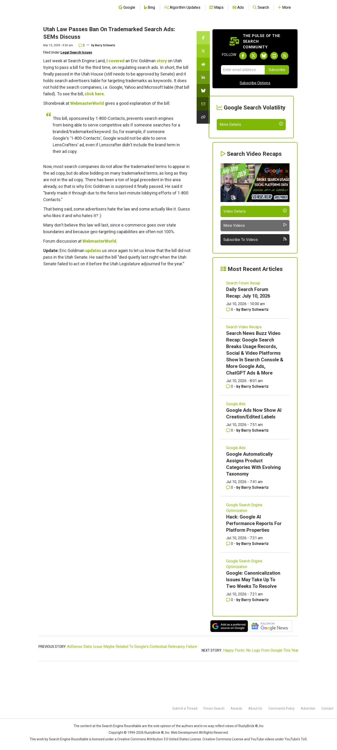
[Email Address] (243, 70)
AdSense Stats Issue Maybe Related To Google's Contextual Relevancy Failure (132, 681)
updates (93, 250)
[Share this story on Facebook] (203, 37)
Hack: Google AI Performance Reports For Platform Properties (254, 557)
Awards (236, 708)
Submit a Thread (184, 708)
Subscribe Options (255, 83)
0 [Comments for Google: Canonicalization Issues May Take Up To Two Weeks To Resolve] (230, 634)
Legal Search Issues (76, 52)
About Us (255, 708)
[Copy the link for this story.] (203, 117)
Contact (327, 708)
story (162, 60)
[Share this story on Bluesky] (203, 90)
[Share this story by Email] (203, 103)
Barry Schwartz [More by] (105, 45)
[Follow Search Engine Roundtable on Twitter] (253, 55)
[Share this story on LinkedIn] (203, 77)
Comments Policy (281, 708)
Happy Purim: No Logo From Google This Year (260, 685)
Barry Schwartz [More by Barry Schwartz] (255, 344)
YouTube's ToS (296, 739)
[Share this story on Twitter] (203, 51)
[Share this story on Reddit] (203, 64)
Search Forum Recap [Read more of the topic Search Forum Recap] (243, 317)
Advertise (308, 708)
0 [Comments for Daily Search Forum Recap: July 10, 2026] (230, 344)
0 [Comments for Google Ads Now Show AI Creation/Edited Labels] (230, 465)
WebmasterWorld (87, 103)
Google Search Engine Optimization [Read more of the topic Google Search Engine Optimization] (244, 542)
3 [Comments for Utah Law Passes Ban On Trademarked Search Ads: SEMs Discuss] (82, 45)
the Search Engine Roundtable (119, 726)
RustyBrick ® (154, 732)
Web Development (184, 732)
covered (116, 60)
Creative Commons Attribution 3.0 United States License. (159, 739)
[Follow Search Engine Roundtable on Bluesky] (264, 55)
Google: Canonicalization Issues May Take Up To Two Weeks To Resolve (253, 614)
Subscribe (276, 69)
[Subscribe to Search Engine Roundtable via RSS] (284, 55)
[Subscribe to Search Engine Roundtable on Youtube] (274, 55)
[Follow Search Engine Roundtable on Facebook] (243, 55)
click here (94, 93)
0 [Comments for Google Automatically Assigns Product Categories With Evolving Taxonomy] (230, 522)
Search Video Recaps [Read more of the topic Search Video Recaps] (244, 361)
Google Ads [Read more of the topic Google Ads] (236, 438)
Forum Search (214, 708)
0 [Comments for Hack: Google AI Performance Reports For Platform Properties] (230, 578)
